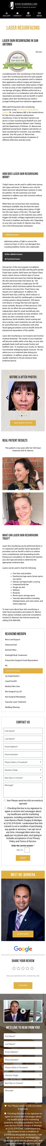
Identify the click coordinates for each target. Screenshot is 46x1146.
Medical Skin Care (12, 686)
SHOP (28, 14)
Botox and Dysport (12, 639)
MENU (39, 14)
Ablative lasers (12, 235)
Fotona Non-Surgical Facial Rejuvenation (21, 660)
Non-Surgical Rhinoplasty (15, 697)
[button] (23, 234)
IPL (6, 666)
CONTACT (17, 14)
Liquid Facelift (11, 681)
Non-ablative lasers (14, 254)
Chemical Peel (11, 645)
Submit (23, 858)
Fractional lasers (13, 259)
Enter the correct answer (23, 846)
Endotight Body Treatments (16, 655)
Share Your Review (23, 961)
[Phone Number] (23, 754)
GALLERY (6, 14)
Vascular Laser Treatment (15, 702)
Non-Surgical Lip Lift (13, 691)
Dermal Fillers (10, 650)
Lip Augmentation (12, 676)
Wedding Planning (12, 707)
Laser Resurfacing (12, 671)
